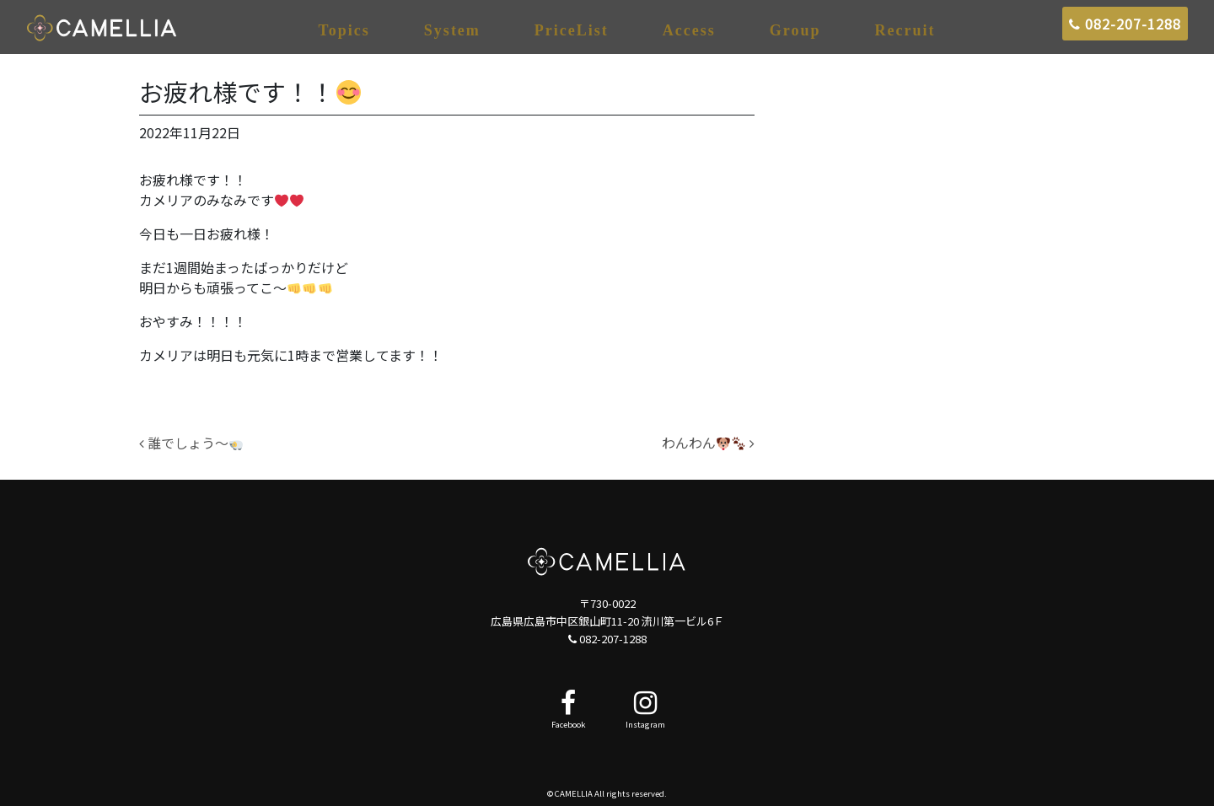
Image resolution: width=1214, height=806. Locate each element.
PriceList (571, 30)
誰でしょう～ (191, 443)
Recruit (905, 30)
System (452, 30)
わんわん (708, 443)
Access (689, 30)
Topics (344, 30)
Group (795, 30)
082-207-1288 (1125, 23)
